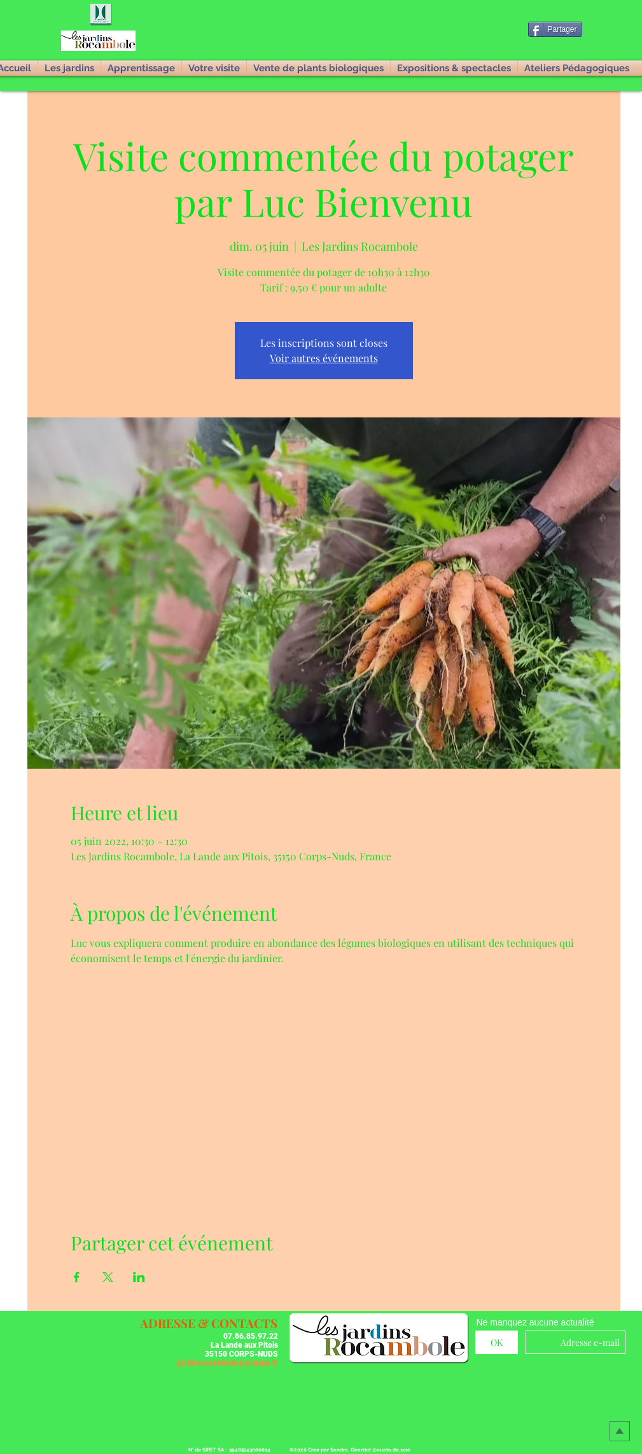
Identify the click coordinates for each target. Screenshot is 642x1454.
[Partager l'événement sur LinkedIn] (139, 1277)
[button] (101, 15)
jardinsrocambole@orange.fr (228, 1363)
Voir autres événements (324, 358)
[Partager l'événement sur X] (108, 1277)
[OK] (496, 1342)
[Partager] (555, 29)
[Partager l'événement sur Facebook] (77, 1277)
